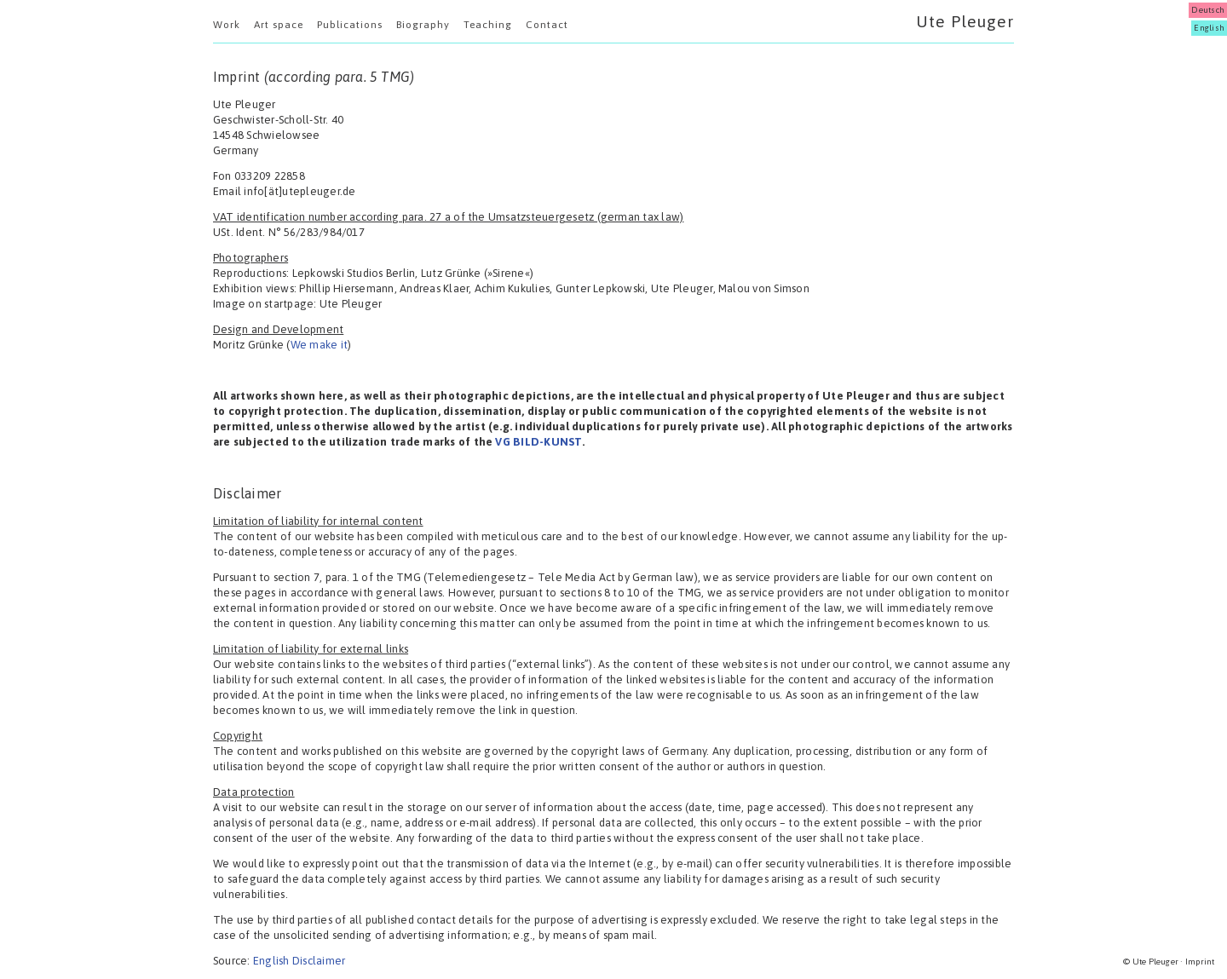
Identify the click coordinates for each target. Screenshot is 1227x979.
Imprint (1200, 961)
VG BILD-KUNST (538, 441)
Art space (278, 25)
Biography (423, 25)
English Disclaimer (299, 960)
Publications (350, 25)
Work (226, 25)
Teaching (488, 25)
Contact (547, 25)
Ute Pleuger (965, 21)
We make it (319, 344)
